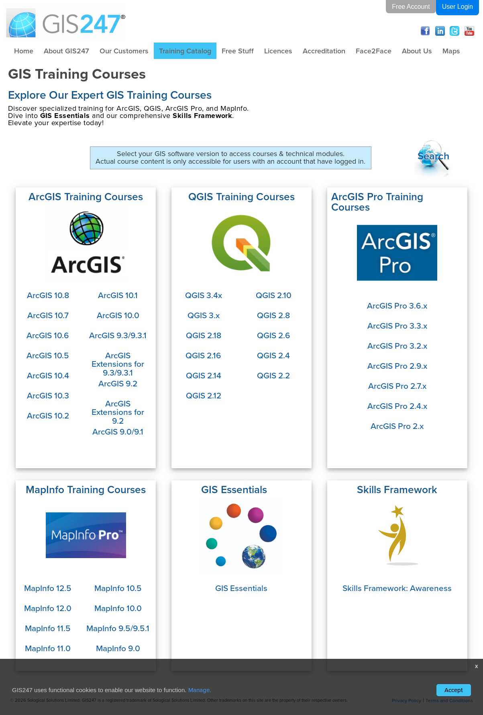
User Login (457, 6)
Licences (278, 51)
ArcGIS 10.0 (118, 315)
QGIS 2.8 (273, 315)
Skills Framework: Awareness (397, 588)
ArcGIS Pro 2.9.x (397, 366)
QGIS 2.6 (273, 335)
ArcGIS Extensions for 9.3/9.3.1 (118, 363)
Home (23, 51)
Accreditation (324, 51)
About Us (417, 51)
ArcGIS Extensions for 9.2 (118, 412)
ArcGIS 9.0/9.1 (117, 431)
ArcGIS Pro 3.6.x (397, 305)
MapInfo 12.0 (47, 608)
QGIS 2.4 (273, 355)
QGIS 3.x (203, 315)
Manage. (199, 690)
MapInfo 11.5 (48, 628)
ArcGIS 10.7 (48, 315)
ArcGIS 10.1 (118, 295)
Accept (453, 690)
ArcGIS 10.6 (47, 335)
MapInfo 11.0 (48, 648)
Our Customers (124, 51)
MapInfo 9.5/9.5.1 (117, 628)
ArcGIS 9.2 (117, 383)
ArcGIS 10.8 (48, 295)
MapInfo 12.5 (47, 588)
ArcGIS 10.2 (48, 415)
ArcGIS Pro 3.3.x (397, 325)
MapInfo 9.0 (118, 648)
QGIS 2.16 (203, 355)
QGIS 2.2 (273, 375)
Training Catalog (185, 51)
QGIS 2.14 (203, 375)
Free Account (411, 6)
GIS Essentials (241, 588)
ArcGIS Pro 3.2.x (397, 345)
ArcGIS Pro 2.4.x (397, 406)
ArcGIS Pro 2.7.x (397, 386)
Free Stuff (238, 51)
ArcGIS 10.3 (48, 395)
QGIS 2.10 (273, 295)
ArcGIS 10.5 (47, 355)
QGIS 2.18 (203, 335)
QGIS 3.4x (203, 295)
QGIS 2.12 (203, 395)
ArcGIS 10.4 (48, 375)
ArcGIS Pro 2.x (397, 426)
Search (433, 155)
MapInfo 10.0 (118, 608)
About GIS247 (66, 51)
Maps (451, 51)
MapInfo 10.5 (118, 588)
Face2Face (373, 51)
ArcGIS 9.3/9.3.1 (118, 335)
